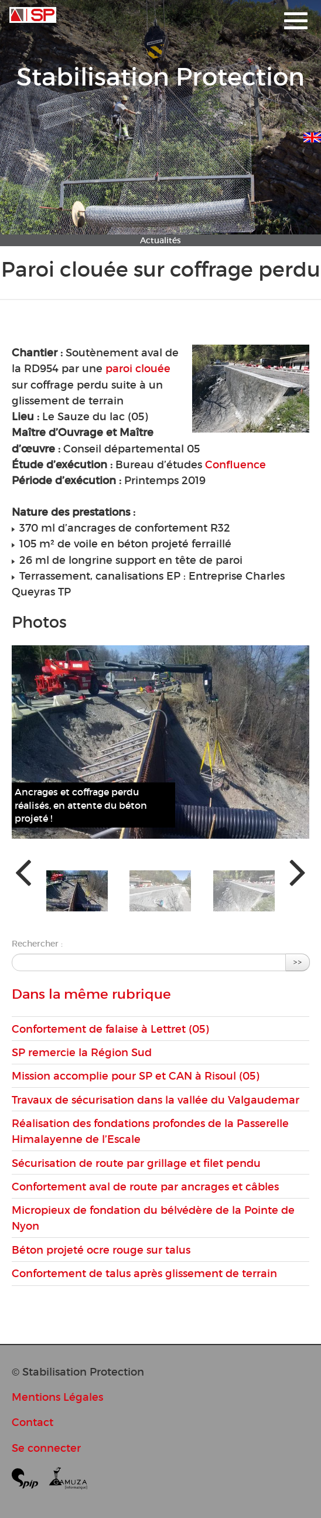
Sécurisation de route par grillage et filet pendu (136, 1163)
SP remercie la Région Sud (82, 1052)
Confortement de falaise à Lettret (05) (110, 1029)
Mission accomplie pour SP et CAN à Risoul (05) (135, 1076)
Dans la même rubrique (91, 994)
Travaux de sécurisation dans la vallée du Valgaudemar (155, 1100)
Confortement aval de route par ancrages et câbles (145, 1186)
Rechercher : (37, 943)
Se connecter (46, 1448)
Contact (32, 1422)
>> (297, 962)
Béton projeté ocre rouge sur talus (101, 1250)
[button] (77, 890)
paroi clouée (137, 368)
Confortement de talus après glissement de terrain (144, 1273)
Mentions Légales (57, 1397)
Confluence (235, 464)
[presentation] (23, 871)
